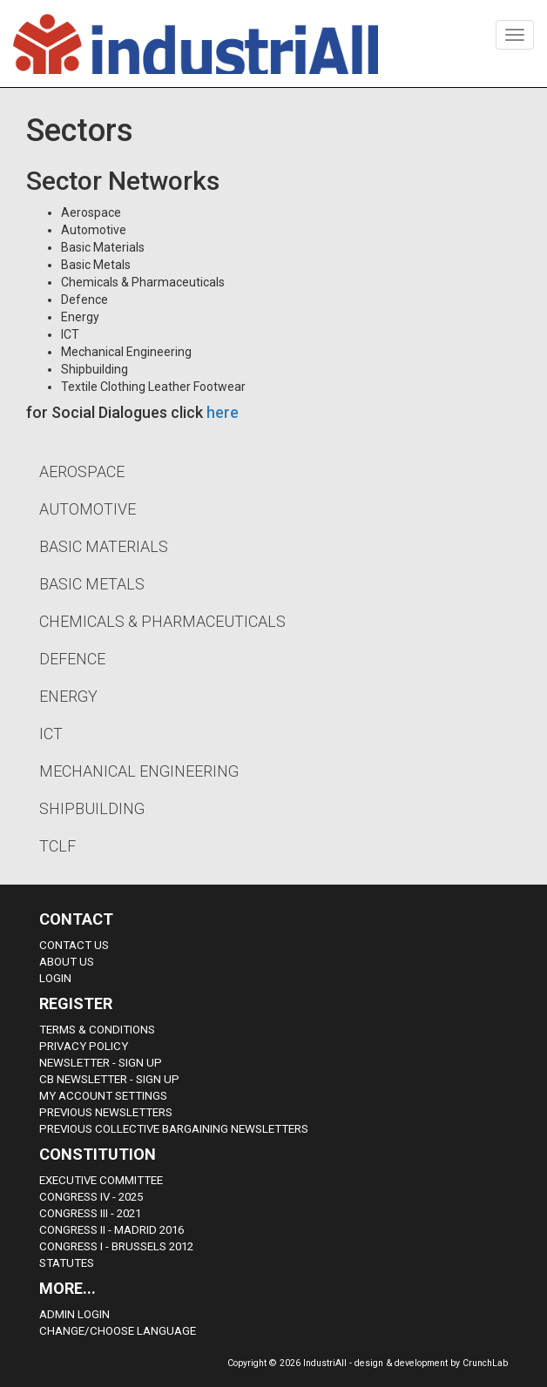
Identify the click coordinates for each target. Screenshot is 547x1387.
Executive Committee (101, 1180)
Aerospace (82, 471)
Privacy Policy (83, 1046)
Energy (68, 696)
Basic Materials (103, 546)
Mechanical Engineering (139, 771)
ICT (51, 733)
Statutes (66, 1262)
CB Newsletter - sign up (109, 1079)
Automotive (87, 509)
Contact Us (74, 945)
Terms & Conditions (97, 1029)
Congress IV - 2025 (91, 1196)
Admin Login (74, 1314)
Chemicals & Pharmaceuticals (162, 621)
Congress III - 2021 (90, 1213)
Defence (72, 659)
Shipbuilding (92, 808)
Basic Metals (92, 584)
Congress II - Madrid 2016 (111, 1229)
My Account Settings (103, 1095)
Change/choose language (117, 1330)
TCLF (57, 846)
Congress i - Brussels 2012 (116, 1246)
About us (66, 961)
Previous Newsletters (105, 1112)
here (222, 412)
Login (55, 978)
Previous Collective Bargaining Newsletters (173, 1128)
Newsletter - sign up (100, 1062)
